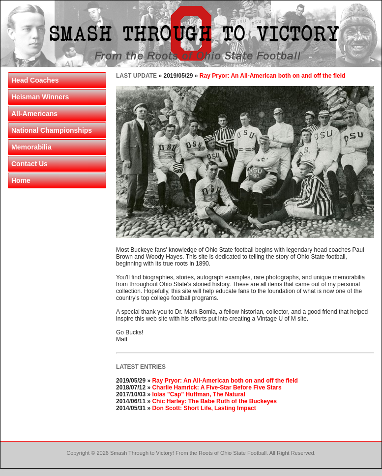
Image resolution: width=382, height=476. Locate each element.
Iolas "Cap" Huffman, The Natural (198, 394)
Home (20, 180)
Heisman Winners (40, 97)
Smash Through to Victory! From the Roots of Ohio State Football (188, 453)
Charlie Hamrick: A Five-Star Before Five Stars (216, 387)
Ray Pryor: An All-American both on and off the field (272, 75)
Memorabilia (31, 147)
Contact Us (29, 164)
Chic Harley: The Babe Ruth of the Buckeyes (214, 401)
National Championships (51, 130)
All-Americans (34, 114)
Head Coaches (35, 80)
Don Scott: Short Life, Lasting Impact (204, 408)
